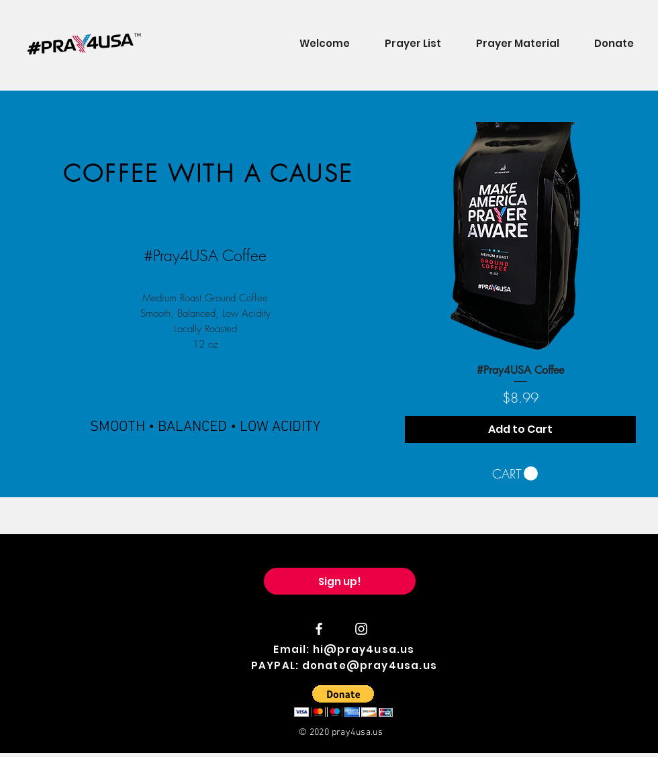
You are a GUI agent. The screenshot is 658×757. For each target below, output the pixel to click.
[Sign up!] (340, 581)
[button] (515, 473)
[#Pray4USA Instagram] (361, 629)
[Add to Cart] (520, 429)
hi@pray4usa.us (364, 649)
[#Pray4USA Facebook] (319, 629)
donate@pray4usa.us (370, 665)
